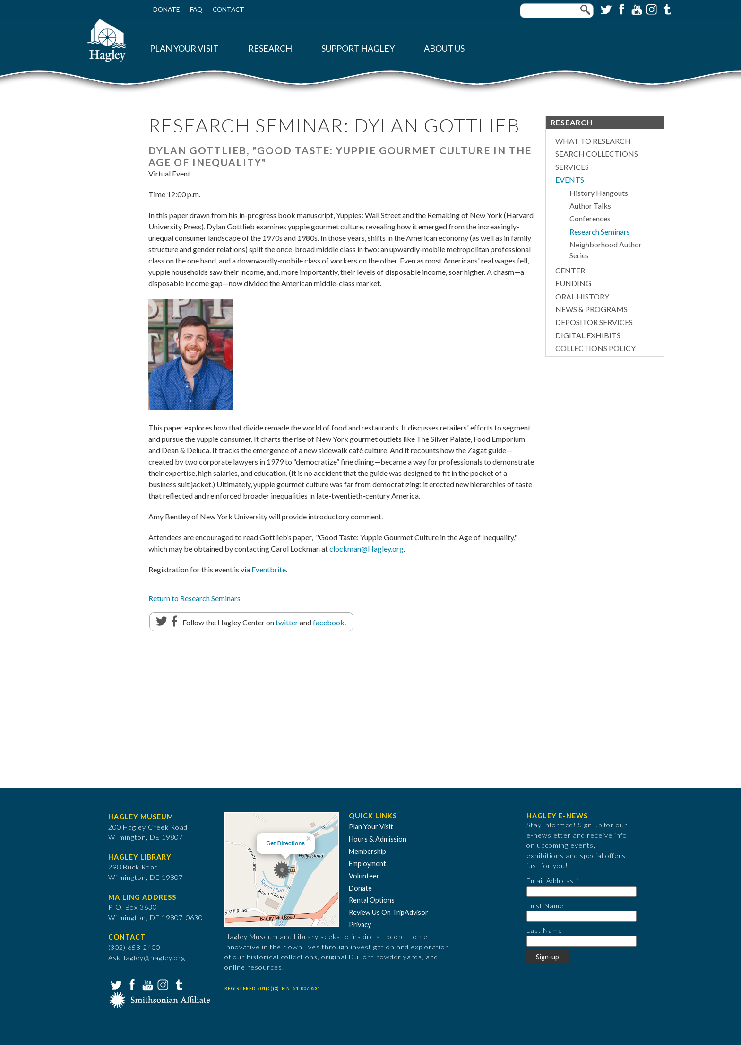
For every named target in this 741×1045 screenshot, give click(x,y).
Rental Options (372, 900)
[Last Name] (581, 941)
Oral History (582, 296)
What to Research (593, 140)
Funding (573, 283)
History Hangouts (598, 192)
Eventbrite (268, 569)
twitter (287, 622)
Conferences (590, 218)
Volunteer (364, 876)
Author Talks (590, 205)
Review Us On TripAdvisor (388, 912)
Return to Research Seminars (194, 598)
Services (572, 166)
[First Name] (581, 916)
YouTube (636, 8)
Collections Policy (595, 347)
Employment (367, 864)
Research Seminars (599, 231)
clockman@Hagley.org (366, 548)
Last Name (544, 930)
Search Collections (596, 153)
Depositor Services (594, 321)
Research (270, 48)
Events (569, 179)
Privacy (360, 925)
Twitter (605, 8)
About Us (444, 48)
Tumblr (666, 8)
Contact (228, 9)
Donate (166, 9)
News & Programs (591, 309)
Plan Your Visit (184, 48)
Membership (367, 851)
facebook (329, 622)
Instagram (651, 8)
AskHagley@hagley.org (146, 958)
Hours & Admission (377, 839)
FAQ (196, 9)
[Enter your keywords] (557, 10)
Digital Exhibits (587, 335)
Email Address (550, 881)
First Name (545, 906)
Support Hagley (358, 48)
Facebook (620, 8)
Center (570, 270)
